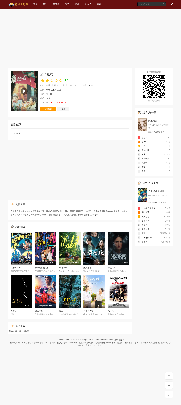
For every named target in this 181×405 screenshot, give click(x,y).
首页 (35, 4)
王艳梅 (54, 90)
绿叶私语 (63, 267)
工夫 (141, 154)
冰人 (141, 146)
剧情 (48, 85)
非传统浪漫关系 (42, 267)
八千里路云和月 (17, 267)
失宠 (141, 167)
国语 (91, 85)
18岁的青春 (88, 311)
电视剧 (56, 4)
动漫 (77, 4)
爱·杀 (142, 142)
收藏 (63, 109)
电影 (45, 4)
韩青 (48, 90)
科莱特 (142, 163)
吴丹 (59, 90)
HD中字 (17, 133)
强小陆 (49, 94)
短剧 (99, 4)
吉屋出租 (143, 150)
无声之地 (87, 267)
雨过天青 (152, 120)
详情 (95, 215)
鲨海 (141, 171)
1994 (76, 85)
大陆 (62, 85)
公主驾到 (143, 158)
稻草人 (111, 311)
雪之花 (142, 137)
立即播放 (48, 109)
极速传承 (39, 311)
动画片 (88, 4)
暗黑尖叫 (112, 267)
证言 (61, 311)
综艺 (67, 4)
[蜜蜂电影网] (119, 340)
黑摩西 (14, 311)
